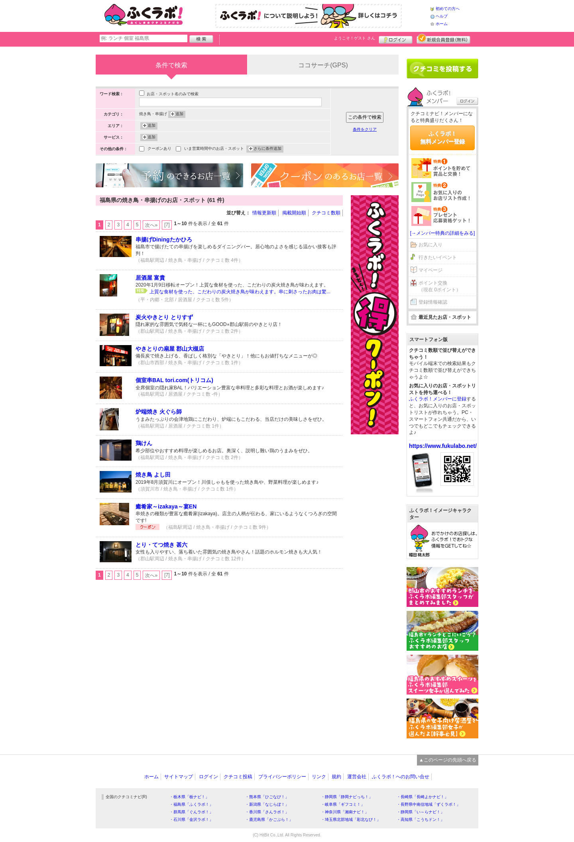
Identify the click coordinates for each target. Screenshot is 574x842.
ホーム (442, 24)
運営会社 (356, 776)
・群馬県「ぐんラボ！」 (191, 812)
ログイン (396, 38)
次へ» (151, 225)
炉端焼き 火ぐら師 (159, 411)
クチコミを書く (442, 69)
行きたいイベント (438, 257)
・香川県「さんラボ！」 (267, 812)
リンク (319, 776)
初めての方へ (448, 8)
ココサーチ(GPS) (323, 65)
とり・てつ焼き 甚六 (161, 545)
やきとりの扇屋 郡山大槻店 (170, 348)
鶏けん (144, 443)
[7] (166, 225)
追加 (179, 114)
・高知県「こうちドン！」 (420, 819)
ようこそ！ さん (354, 38)
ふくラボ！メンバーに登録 (437, 399)
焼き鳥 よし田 (153, 474)
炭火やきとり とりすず (164, 317)
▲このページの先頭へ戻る (447, 760)
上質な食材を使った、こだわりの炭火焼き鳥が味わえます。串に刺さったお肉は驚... (239, 291)
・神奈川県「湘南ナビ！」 (345, 812)
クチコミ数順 (326, 213)
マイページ (430, 270)
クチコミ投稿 (238, 776)
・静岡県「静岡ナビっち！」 (347, 797)
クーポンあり (159, 149)
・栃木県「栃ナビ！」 (189, 797)
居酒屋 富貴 (150, 278)
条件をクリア (365, 129)
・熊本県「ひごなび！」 (267, 797)
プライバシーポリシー (282, 776)
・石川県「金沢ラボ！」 (191, 819)
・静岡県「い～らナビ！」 (420, 812)
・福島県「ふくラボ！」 (191, 804)
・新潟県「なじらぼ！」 (267, 804)
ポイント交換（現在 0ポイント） (440, 286)
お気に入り (430, 244)
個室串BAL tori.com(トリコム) (174, 380)
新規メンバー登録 (443, 38)
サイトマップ (178, 776)
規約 (336, 776)
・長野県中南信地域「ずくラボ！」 (428, 804)
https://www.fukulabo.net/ (443, 446)
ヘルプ (442, 16)
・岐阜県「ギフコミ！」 (343, 804)
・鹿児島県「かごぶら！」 (269, 819)
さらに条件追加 (267, 149)
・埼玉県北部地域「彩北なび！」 (351, 819)
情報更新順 (264, 213)
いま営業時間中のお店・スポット (214, 149)
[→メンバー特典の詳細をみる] (442, 233)
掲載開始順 (294, 213)
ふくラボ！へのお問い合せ (400, 776)
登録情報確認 (433, 302)
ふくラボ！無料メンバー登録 (442, 137)
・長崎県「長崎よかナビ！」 (422, 797)
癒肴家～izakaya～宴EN (166, 506)
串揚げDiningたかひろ (164, 239)
